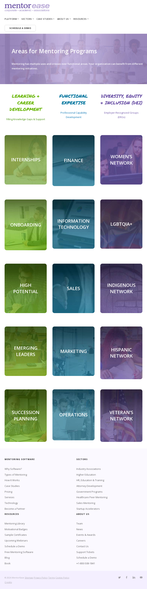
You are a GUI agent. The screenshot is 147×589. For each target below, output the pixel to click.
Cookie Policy (62, 577)
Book (8, 563)
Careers (81, 540)
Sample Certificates (16, 534)
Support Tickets (85, 552)
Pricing (8, 491)
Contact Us (82, 546)
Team (79, 523)
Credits (8, 582)
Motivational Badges (16, 529)
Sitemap (29, 577)
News (79, 529)
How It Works (12, 480)
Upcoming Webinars (16, 540)
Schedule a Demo (15, 546)
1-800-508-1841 (86, 563)
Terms (51, 577)
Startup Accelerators (88, 508)
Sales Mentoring (85, 503)
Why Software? (13, 469)
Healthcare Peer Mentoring (91, 497)
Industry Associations (88, 469)
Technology (11, 503)
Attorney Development (89, 486)
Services (9, 497)
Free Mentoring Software (19, 552)
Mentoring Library (15, 523)
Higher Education (86, 474)
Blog (7, 557)
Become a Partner (15, 508)
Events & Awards (86, 534)
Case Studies (12, 486)
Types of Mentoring (16, 474)
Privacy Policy (41, 577)
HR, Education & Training (90, 480)
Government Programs (89, 491)
